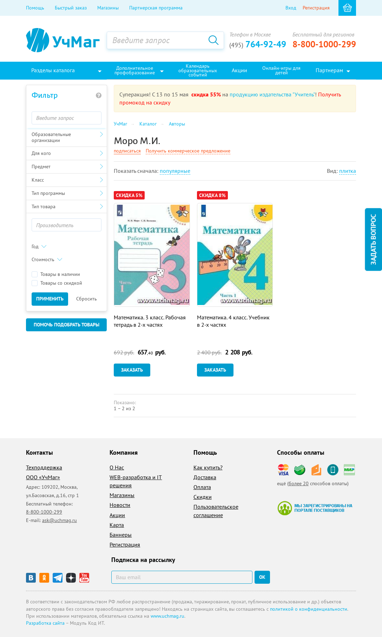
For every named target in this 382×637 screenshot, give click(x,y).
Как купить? (208, 467)
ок (262, 577)
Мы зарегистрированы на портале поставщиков (315, 508)
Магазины (108, 8)
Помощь (35, 8)
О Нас (117, 467)
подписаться (127, 151)
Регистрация (316, 8)
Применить (50, 299)
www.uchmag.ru (167, 616)
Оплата (202, 486)
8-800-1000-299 (324, 44)
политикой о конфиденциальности (308, 609)
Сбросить (86, 299)
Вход (290, 8)
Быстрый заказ (71, 8)
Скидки (202, 496)
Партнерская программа (156, 8)
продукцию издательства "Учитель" (272, 94)
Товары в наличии (56, 274)
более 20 (299, 483)
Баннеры (121, 534)
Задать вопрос (373, 239)
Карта (117, 524)
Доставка (204, 477)
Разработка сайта (45, 623)
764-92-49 (257, 44)
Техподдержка (44, 467)
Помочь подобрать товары (66, 324)
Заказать (132, 370)
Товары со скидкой (57, 283)
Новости (120, 504)
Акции (117, 515)
